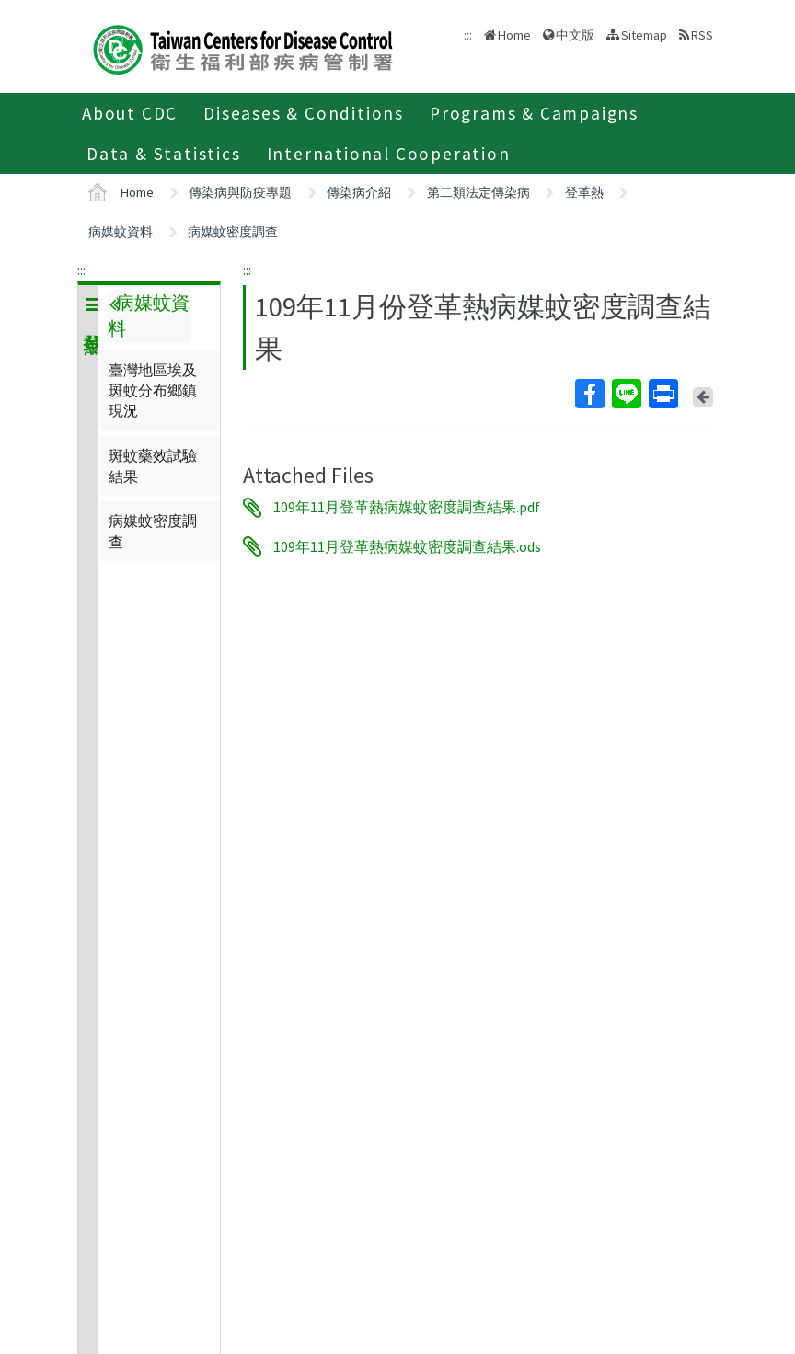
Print (662, 393)
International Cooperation (389, 154)
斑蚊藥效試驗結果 (153, 465)
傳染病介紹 (359, 192)
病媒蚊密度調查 (233, 232)
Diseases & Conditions (303, 113)
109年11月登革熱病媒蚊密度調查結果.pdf (406, 508)
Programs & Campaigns (534, 113)
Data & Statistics (163, 154)
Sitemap (644, 35)
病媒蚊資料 (120, 232)
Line (625, 393)
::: (81, 269)
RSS (702, 35)
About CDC (130, 113)
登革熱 (584, 192)
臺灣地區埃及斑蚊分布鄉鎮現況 (153, 390)
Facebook (589, 393)
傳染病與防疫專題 (240, 192)
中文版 (575, 35)
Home (514, 35)
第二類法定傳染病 (478, 192)
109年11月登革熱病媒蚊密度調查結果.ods (407, 546)
